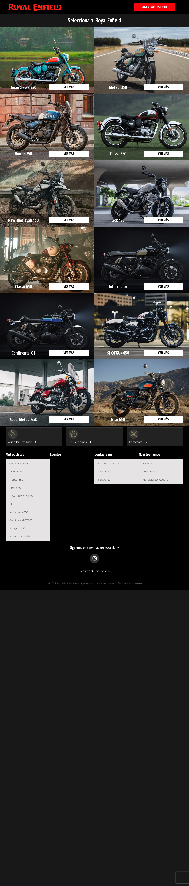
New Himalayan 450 (21, 495)
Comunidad (150, 471)
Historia (147, 463)
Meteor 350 (16, 471)
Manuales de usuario (155, 479)
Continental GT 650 (21, 520)
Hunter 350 (16, 479)
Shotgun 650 (17, 528)
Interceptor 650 (18, 512)
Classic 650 (15, 503)
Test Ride (103, 471)
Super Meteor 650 (20, 536)
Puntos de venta (108, 463)
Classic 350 (15, 487)
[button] (95, 7)
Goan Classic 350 (19, 463)
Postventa (104, 479)
